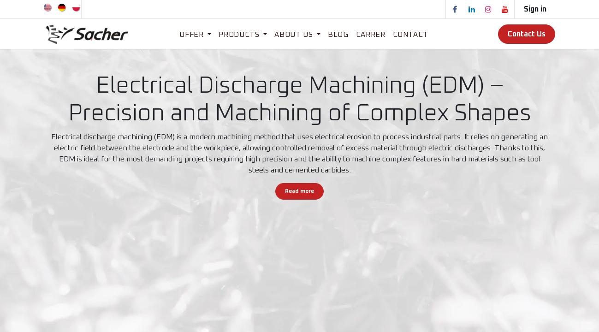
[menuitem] (48, 7)
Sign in (535, 9)
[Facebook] (455, 9)
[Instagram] (488, 9)
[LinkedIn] (471, 9)
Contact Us (527, 34)
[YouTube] (505, 9)
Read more (299, 191)
